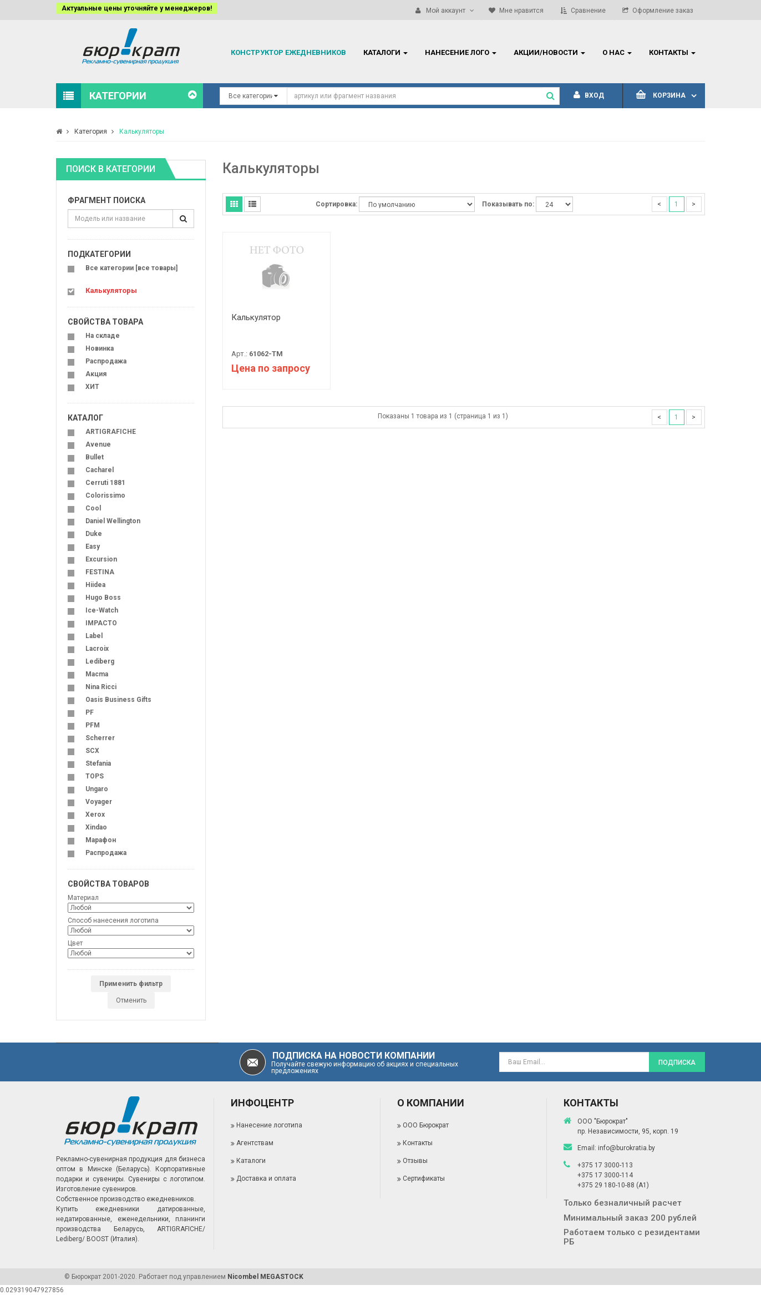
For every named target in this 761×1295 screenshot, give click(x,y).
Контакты (418, 1143)
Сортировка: (336, 204)
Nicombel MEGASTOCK (265, 1277)
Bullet (94, 457)
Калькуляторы (141, 131)
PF (89, 712)
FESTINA (99, 572)
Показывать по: (508, 204)
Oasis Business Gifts (118, 700)
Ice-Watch (101, 610)
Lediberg (99, 661)
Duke (93, 534)
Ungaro (96, 789)
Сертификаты (424, 1178)
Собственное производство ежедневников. (126, 1199)
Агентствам (254, 1143)
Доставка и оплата (266, 1178)
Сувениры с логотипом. (166, 1179)
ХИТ (92, 387)
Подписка (677, 1062)
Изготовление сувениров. (97, 1189)
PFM (92, 725)
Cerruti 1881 (105, 483)
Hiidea (95, 585)
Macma (96, 674)
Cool (93, 508)
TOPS (94, 776)
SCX (92, 751)
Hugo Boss (103, 597)
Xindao (96, 827)
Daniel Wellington (112, 521)
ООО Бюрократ (426, 1125)
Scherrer (100, 738)
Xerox (95, 814)
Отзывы (415, 1161)
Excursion (101, 559)
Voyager (98, 802)
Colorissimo (105, 495)
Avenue (98, 444)
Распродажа (105, 361)
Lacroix (97, 648)
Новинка (99, 348)
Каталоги (251, 1161)
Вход (589, 95)
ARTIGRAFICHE (110, 432)
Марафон (100, 840)
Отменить (131, 1000)
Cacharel (99, 470)
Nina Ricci (100, 687)
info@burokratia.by (626, 1148)
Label (94, 636)
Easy (92, 546)
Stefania (98, 763)
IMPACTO (101, 623)
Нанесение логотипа (269, 1125)
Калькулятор (256, 317)
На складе (102, 336)
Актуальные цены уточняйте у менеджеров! (137, 8)
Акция (95, 374)
